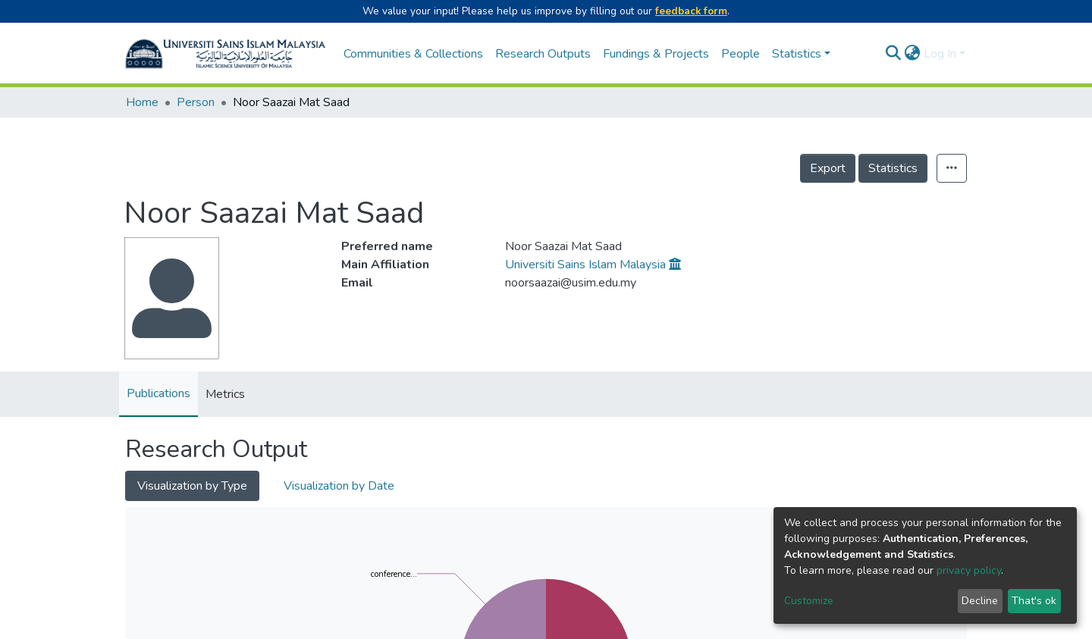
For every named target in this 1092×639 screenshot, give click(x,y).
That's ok (1034, 601)
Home (142, 102)
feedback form (691, 11)
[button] (912, 54)
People (740, 53)
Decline (980, 601)
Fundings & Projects (656, 53)
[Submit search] (893, 54)
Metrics (225, 394)
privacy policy (969, 570)
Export (828, 168)
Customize (808, 601)
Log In (940, 53)
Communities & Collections (413, 53)
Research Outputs (543, 53)
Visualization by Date (339, 486)
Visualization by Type (192, 486)
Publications (158, 393)
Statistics (893, 168)
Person (196, 102)
